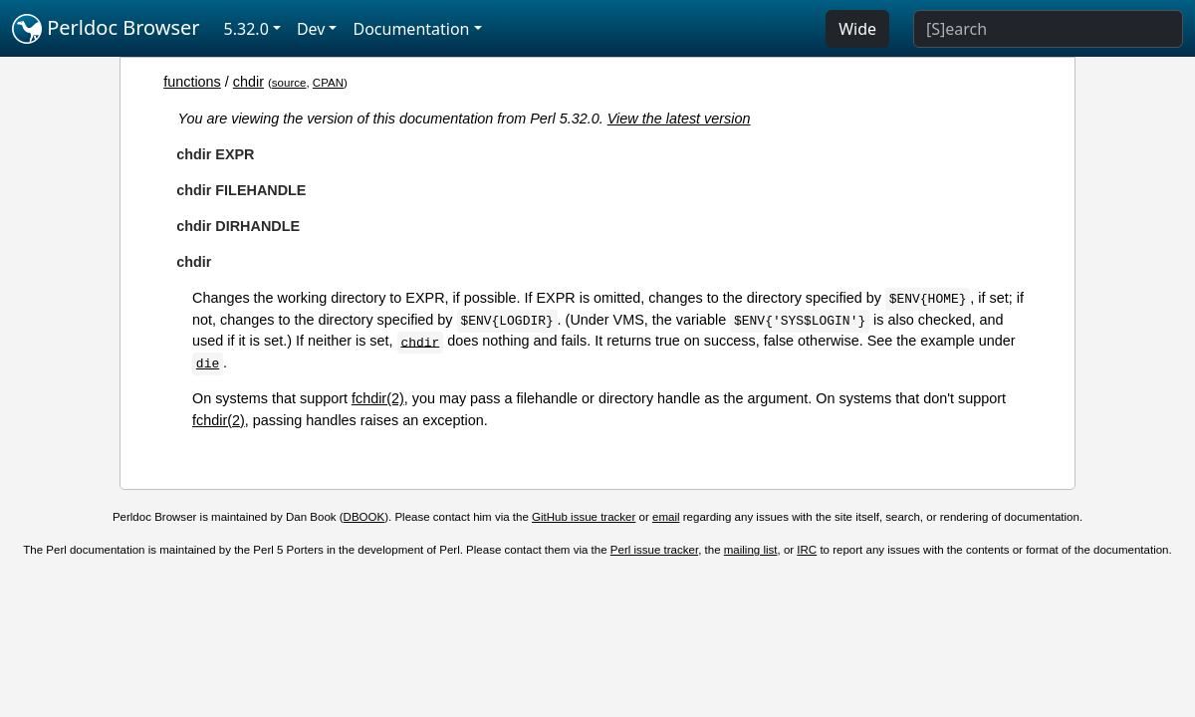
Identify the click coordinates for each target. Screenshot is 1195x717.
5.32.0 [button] (246, 29)
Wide (857, 29)
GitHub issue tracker (583, 517)
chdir (248, 82)
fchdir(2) (378, 398)
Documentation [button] (411, 29)
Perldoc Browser (106, 29)
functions (192, 82)
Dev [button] (311, 29)
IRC (807, 550)
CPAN (328, 83)
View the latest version (679, 118)
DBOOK (364, 517)
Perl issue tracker (654, 550)
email (666, 517)
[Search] (1048, 29)
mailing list (751, 550)
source (289, 83)
